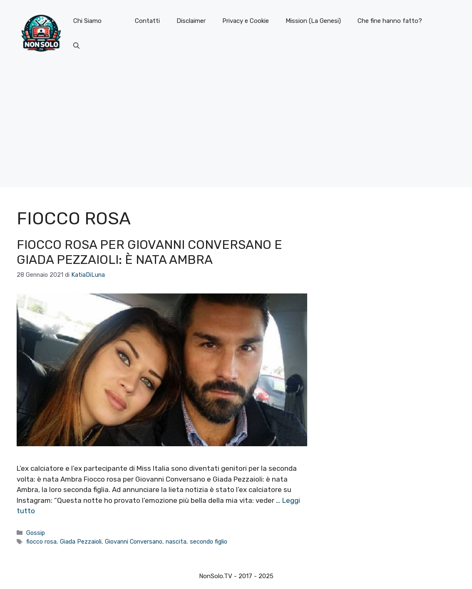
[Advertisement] (236, 129)
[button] (76, 45)
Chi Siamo (87, 21)
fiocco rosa (41, 541)
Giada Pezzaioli (81, 541)
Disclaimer (191, 21)
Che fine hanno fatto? (390, 21)
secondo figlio (208, 541)
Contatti (147, 21)
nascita (176, 541)
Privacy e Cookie (245, 21)
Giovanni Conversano (133, 541)
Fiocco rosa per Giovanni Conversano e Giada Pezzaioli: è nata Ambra (149, 252)
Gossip (35, 533)
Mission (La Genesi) (313, 21)
